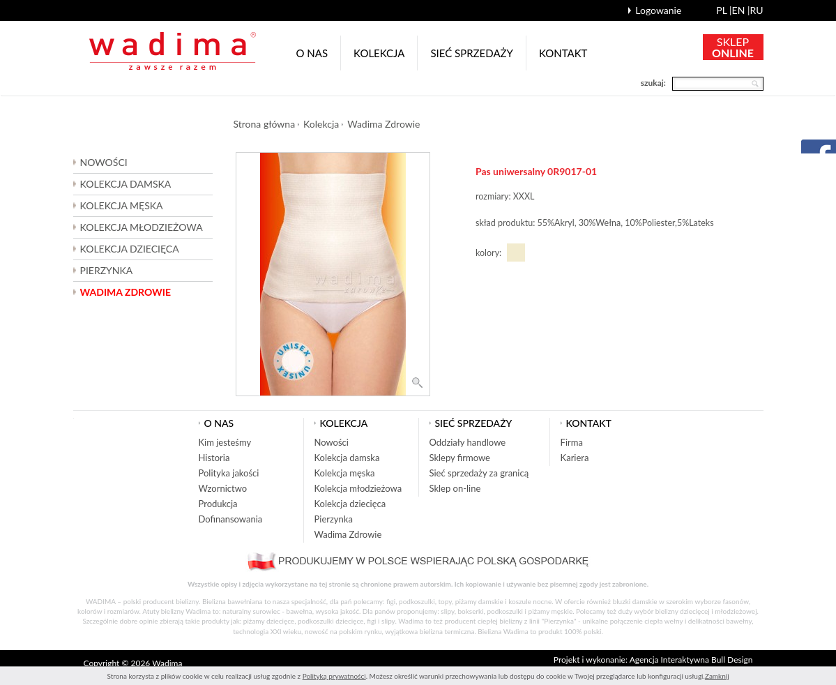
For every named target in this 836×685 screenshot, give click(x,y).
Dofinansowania (231, 519)
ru (756, 10)
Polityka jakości (229, 473)
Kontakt (563, 53)
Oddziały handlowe (468, 442)
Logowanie (658, 10)
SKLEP (733, 47)
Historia (214, 457)
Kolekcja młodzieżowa (358, 488)
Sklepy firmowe (460, 457)
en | (741, 10)
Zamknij (717, 676)
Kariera (575, 457)
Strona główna (265, 124)
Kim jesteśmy (225, 442)
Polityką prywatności (334, 676)
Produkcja (218, 503)
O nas (312, 53)
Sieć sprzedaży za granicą (479, 473)
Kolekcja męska (344, 473)
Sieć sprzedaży (471, 53)
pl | (723, 10)
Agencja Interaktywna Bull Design (691, 659)
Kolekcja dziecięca (350, 503)
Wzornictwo (223, 488)
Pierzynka (106, 270)
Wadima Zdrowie (125, 292)
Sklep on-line (455, 488)
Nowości (104, 162)
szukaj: (653, 82)
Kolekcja (379, 53)
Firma (572, 442)
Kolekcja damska (347, 457)
